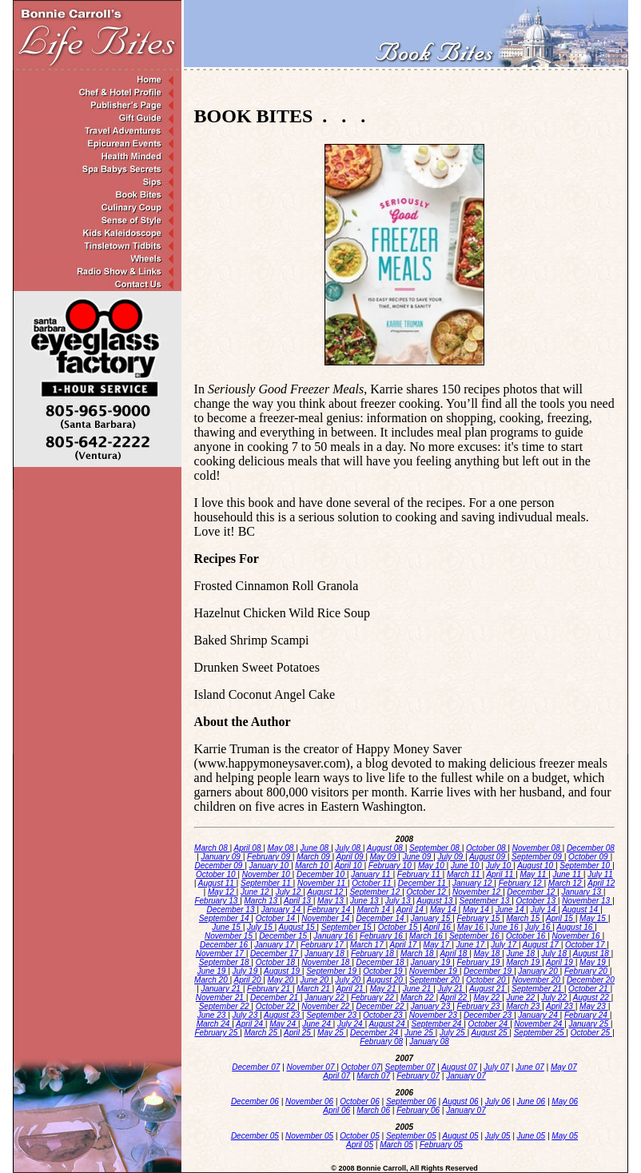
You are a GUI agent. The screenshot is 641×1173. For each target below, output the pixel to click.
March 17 (367, 944)
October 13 (536, 900)
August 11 (217, 883)
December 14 (381, 918)
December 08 (591, 848)
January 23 (431, 1006)
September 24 (438, 1023)
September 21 (538, 988)
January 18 (325, 953)
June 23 (212, 1015)
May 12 (222, 892)
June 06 (531, 1101)
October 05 (359, 1135)
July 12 (289, 892)
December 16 (225, 944)
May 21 (384, 988)
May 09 (384, 856)
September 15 (347, 927)
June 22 (522, 997)
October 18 (276, 962)
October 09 (589, 856)
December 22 (381, 1006)
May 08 (282, 848)
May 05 (564, 1135)
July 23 (246, 1015)
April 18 (454, 953)
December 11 (423, 883)
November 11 (322, 883)
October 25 (591, 1032)
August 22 (592, 997)
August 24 (387, 1023)
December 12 (532, 892)
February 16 (382, 936)
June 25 (419, 1032)
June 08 (316, 848)
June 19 (212, 971)
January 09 (221, 856)
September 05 (411, 1135)
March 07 (373, 1075)
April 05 (359, 1144)
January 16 (334, 936)
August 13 (435, 900)
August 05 (461, 1135)
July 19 (246, 971)
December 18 (381, 962)
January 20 (538, 971)
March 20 (211, 980)
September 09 (538, 856)
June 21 (418, 988)
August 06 (461, 1101)
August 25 (490, 1032)
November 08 (537, 848)
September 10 (585, 865)
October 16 (526, 936)
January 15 (431, 918)
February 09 (270, 856)
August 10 (536, 865)
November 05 (309, 1135)
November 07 (311, 1067)
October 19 (383, 971)
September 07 (410, 1067)
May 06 (564, 1101)
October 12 (427, 892)
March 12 (565, 883)
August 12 (326, 892)
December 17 (275, 953)
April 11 (501, 874)
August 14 (581, 909)
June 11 (567, 874)
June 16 (505, 927)
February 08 (381, 1041)
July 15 (260, 927)
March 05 (396, 1144)
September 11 (267, 883)
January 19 (431, 962)
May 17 (438, 944)
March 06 (373, 1110)
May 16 (471, 927)
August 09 (488, 856)
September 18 (225, 962)
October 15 (399, 927)
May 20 (282, 980)
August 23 (283, 1015)
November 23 (434, 1015)
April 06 (336, 1110)
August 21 (488, 988)
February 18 (373, 953)
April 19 (560, 962)
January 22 (325, 997)
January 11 (371, 874)
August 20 (386, 980)
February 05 (441, 1144)
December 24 (375, 1032)
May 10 (432, 865)
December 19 (489, 971)
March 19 (524, 962)
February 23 (479, 1006)
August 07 (459, 1067)
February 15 (479, 918)
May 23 (593, 1006)
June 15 (227, 927)
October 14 (276, 918)
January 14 (282, 909)
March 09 (314, 856)
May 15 (593, 918)
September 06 (411, 1101)
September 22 (225, 1006)
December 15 (284, 936)
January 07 (465, 1075)
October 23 (383, 1015)
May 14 (444, 909)
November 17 (221, 953)
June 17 (471, 944)
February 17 (323, 944)
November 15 (230, 936)
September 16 (475, 936)
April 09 (351, 856)
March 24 (214, 1023)
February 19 (479, 962)
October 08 (487, 848)
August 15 (298, 927)
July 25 (453, 1032)
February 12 (521, 883)
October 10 (216, 874)
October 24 (489, 1023)
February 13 (217, 900)
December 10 (322, 874)
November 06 (309, 1101)
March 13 (262, 900)
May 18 (488, 953)
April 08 (249, 848)
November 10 (267, 874)
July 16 (538, 927)
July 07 (496, 1067)
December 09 (219, 865)
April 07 (336, 1075)
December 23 (489, 1015)
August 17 (542, 944)
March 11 (464, 874)
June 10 (466, 865)
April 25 (298, 1032)
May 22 (488, 997)
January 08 (428, 1041)
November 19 (434, 971)
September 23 (332, 1015)
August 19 (283, 971)
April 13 (298, 900)
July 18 (554, 953)
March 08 (211, 848)
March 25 (262, 1032)
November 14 (326, 918)
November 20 (537, 980)
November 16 (577, 936)
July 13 (398, 900)
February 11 (420, 874)
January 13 (582, 892)
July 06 (498, 1101)
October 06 (359, 1101)
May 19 (593, 962)
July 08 (348, 848)
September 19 (332, 971)
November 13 (587, 900)
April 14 (411, 909)
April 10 (349, 865)
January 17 (275, 944)
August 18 (592, 953)
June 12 (256, 892)
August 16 (575, 927)
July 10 (499, 865)
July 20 (348, 980)
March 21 (314, 988)
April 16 (438, 927)
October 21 (589, 988)
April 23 (560, 1006)
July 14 (544, 909)
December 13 (231, 909)
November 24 (539, 1023)
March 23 (524, 1006)
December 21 (275, 997)
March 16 (426, 936)
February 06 (418, 1110)
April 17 (405, 944)
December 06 (255, 1101)
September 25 (540, 1032)
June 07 (530, 1067)
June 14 (511, 909)
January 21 (221, 988)
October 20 (487, 980)
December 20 (591, 980)
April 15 (560, 918)
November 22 (326, 1006)
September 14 (225, 918)
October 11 (372, 883)
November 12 (477, 892)
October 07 (360, 1067)
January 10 (270, 865)
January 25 (589, 1023)
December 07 (256, 1067)
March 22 (418, 997)
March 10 (312, 865)
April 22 (454, 997)
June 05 (531, 1135)
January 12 (473, 883)
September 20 (435, 980)
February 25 (217, 1032)
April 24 (250, 1023)
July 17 (504, 944)
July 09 (450, 856)
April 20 (249, 980)
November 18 (326, 962)
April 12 (601, 883)
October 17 (586, 944)
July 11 (600, 874)
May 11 (534, 874)
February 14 (329, 909)
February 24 (587, 1015)
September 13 (485, 900)
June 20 (316, 980)
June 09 (418, 856)
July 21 (450, 988)
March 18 (418, 953)
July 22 (554, 997)
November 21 (221, 997)
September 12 (375, 892)
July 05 (498, 1135)
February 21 (270, 988)
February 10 (391, 865)
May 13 (331, 900)
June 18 (522, 953)
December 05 (255, 1135)
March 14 (374, 909)
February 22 (373, 997)
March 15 (524, 918)
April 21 (351, 988)
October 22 (276, 1006)
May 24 (283, 1023)
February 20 (587, 971)
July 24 (350, 1023)
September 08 (435, 848)
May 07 (564, 1067)
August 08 (386, 848)
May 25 (331, 1032)
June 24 (317, 1023)
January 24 (538, 1015)
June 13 (365, 900)
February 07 (418, 1075)
